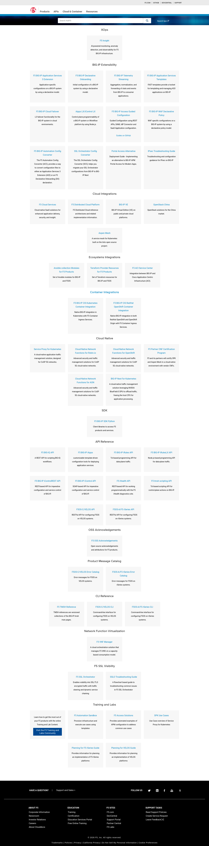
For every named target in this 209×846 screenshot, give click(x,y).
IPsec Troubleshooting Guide (161, 151)
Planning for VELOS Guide (123, 748)
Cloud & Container (72, 11)
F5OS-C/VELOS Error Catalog (85, 572)
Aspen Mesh (104, 233)
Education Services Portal (80, 819)
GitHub (156, 3)
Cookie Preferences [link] (148, 843)
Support (178, 3)
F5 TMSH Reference (66, 607)
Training (71, 812)
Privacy (77, 843)
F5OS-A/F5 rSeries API (123, 509)
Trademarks (57, 843)
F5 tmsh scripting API (161, 481)
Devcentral (167, 3)
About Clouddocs (37, 827)
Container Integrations (104, 292)
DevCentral (112, 816)
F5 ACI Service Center (142, 268)
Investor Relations (37, 819)
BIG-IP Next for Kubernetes (123, 378)
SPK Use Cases (161, 715)
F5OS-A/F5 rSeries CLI (142, 607)
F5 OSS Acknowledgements (104, 540)
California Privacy (91, 843)
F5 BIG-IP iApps (85, 452)
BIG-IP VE (123, 204)
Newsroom (34, 816)
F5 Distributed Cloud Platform (85, 204)
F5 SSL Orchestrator (85, 677)
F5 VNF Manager (104, 642)
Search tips (163, 21)
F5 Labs (110, 827)
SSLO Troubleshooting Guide (123, 677)
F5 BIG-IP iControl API (85, 481)
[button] (147, 20)
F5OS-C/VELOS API (85, 509)
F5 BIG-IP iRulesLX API (161, 452)
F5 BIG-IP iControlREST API (47, 481)
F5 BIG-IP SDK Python (104, 421)
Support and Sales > (65, 790)
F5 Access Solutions (123, 715)
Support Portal (113, 819)
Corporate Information (39, 812)
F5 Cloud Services (47, 204)
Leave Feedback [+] (155, 819)
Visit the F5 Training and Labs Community (47, 731)
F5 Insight (104, 40)
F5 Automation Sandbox (85, 715)
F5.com (147, 3)
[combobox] (100, 20)
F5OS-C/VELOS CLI (104, 607)
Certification (73, 816)
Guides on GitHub (123, 135)
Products (45, 11)
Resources (92, 11)
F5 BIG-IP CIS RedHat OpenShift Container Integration (123, 307)
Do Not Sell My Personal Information (119, 843)
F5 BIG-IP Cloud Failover (47, 111)
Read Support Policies (156, 812)
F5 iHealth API (123, 481)
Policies (68, 843)
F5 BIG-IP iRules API (123, 452)
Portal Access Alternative (123, 151)
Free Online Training (77, 823)
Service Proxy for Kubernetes (47, 349)
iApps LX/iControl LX (85, 111)
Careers (32, 823)
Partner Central (114, 823)
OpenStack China (161, 204)
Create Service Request (157, 816)
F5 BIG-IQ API (47, 452)
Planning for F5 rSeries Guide (85, 748)
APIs (56, 11)
